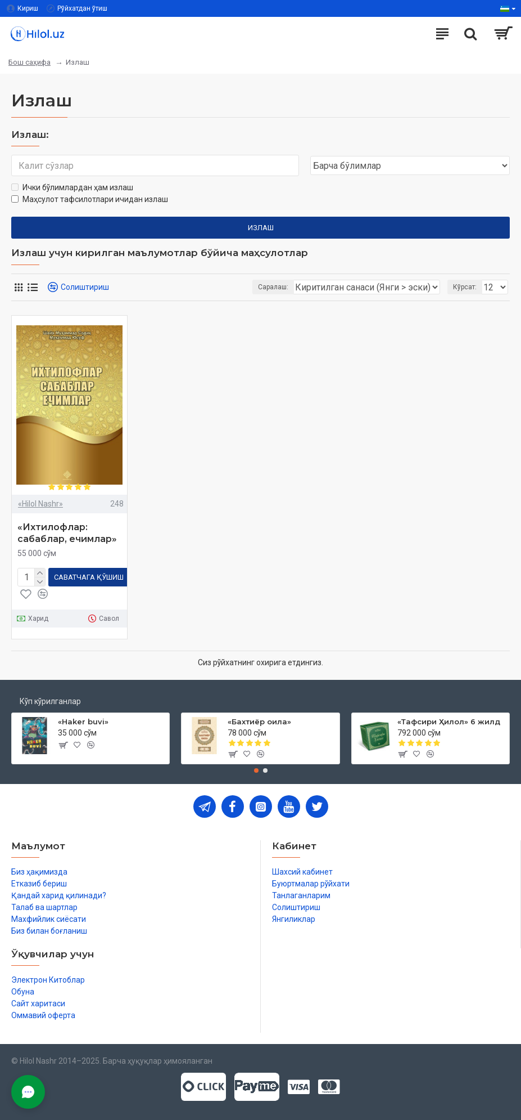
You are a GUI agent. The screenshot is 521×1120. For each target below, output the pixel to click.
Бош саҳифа (29, 62)
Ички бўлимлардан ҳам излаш (72, 187)
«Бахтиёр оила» (259, 721)
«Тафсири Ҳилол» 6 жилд (448, 721)
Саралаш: (273, 287)
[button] (256, 770)
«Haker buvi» (83, 721)
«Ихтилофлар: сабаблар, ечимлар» (67, 533)
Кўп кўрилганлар (50, 701)
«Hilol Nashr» (40, 503)
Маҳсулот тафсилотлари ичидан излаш (89, 199)
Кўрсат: (465, 287)
